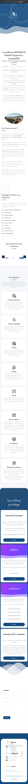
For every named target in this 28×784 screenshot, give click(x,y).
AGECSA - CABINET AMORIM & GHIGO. (14, 776)
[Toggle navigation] (24, 7)
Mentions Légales (14, 779)
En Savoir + (14, 540)
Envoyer (7, 717)
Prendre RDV (16, 1)
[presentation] (3, 257)
